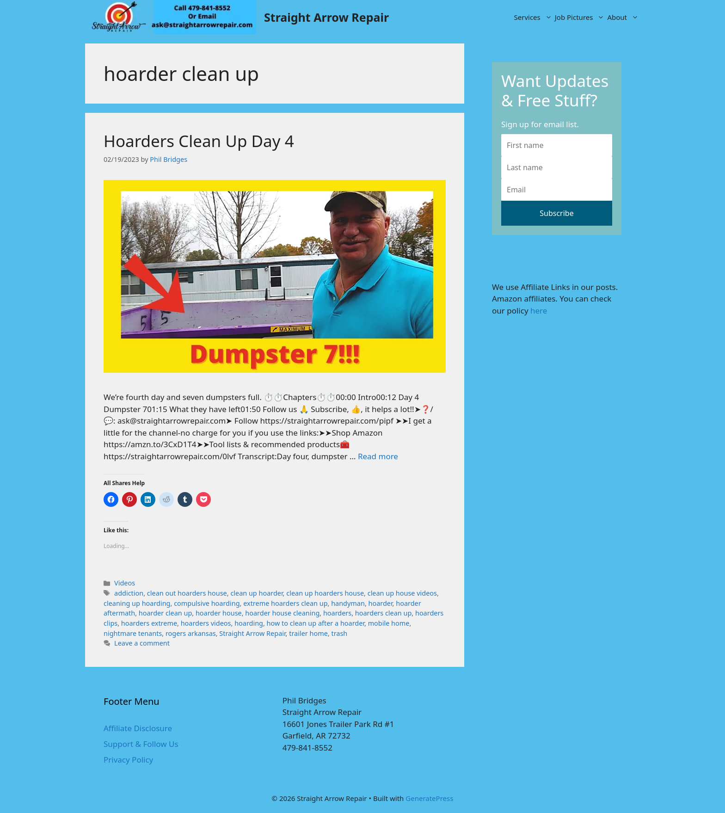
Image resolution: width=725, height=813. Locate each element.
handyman (348, 603)
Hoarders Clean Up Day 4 (199, 141)
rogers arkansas (191, 633)
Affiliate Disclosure (138, 728)
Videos (124, 583)
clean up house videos (402, 593)
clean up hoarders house (325, 593)
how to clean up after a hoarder (315, 623)
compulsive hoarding (207, 603)
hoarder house (219, 613)
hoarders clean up (383, 613)
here (538, 310)
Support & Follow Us (141, 744)
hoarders (337, 613)
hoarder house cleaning (282, 613)
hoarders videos (206, 623)
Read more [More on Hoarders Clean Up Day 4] (378, 456)
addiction (128, 593)
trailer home (308, 633)
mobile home (389, 623)
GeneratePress (429, 798)
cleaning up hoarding (137, 603)
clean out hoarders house (187, 593)
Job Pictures (580, 17)
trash (339, 633)
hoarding (248, 623)
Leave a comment (142, 643)
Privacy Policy (128, 759)
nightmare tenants (133, 633)
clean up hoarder (256, 593)
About (623, 17)
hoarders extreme (149, 623)
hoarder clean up (165, 613)
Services (533, 17)
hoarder (381, 603)
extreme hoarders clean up (285, 603)
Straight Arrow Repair (326, 17)
